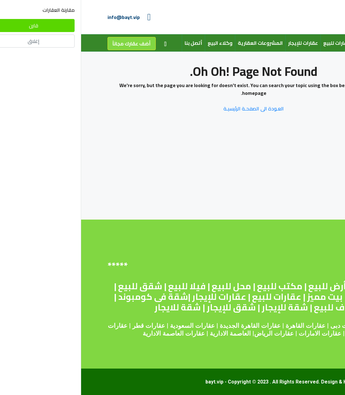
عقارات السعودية (111, 325)
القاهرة (214, 325)
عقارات (234, 325)
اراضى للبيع (289, 297)
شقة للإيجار (204, 307)
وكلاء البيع (138, 43)
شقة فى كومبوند (72, 297)
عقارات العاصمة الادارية (93, 333)
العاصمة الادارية (149, 333)
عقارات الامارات (239, 333)
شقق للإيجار (150, 307)
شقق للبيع (59, 286)
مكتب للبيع (198, 286)
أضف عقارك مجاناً (50, 43)
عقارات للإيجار (222, 43)
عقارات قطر (67, 325)
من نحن (282, 43)
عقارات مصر (302, 325)
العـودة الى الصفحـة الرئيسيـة (172, 108)
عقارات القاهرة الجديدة (169, 325)
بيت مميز (243, 297)
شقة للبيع (291, 286)
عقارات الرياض (193, 333)
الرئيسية (306, 43)
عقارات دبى (264, 325)
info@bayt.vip (42, 17)
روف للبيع (252, 307)
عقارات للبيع (255, 43)
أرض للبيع (246, 286)
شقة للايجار (96, 307)
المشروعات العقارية (179, 43)
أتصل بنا (112, 43)
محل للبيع (150, 286)
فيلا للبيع (106, 286)
